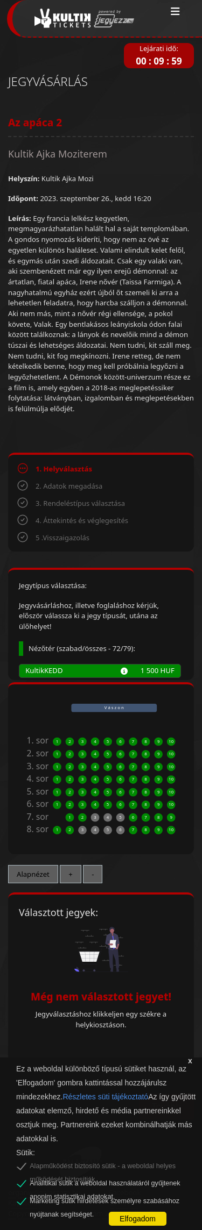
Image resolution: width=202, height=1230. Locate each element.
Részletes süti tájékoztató (105, 1096)
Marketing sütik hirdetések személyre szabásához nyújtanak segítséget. (104, 1202)
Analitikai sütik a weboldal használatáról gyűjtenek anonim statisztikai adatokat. (105, 1184)
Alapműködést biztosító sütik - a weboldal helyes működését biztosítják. (103, 1167)
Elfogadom (138, 1218)
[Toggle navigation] (175, 11)
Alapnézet (33, 874)
